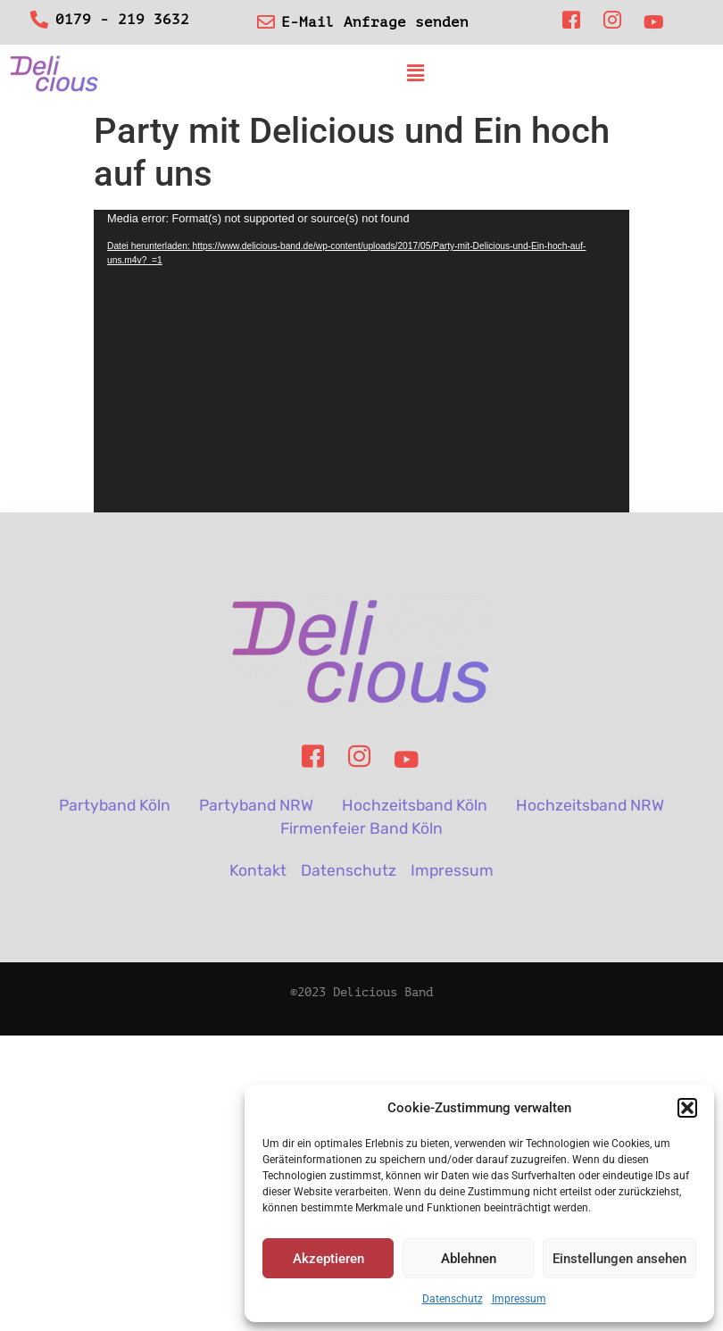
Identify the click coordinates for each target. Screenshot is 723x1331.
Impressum (519, 1299)
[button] (687, 1108)
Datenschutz (452, 1299)
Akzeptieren (328, 1259)
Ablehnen (468, 1259)
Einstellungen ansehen (619, 1259)
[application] (361, 361)
